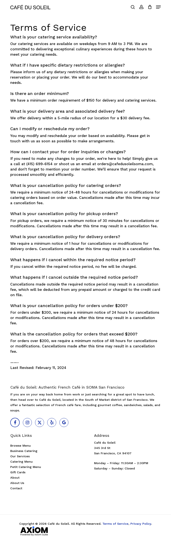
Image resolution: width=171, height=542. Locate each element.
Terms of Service (115, 524)
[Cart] (150, 7)
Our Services (20, 456)
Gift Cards (17, 472)
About (14, 477)
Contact (16, 488)
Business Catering (23, 451)
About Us (17, 483)
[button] (158, 7)
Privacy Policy (140, 524)
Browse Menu (20, 445)
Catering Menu (21, 461)
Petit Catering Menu (25, 467)
